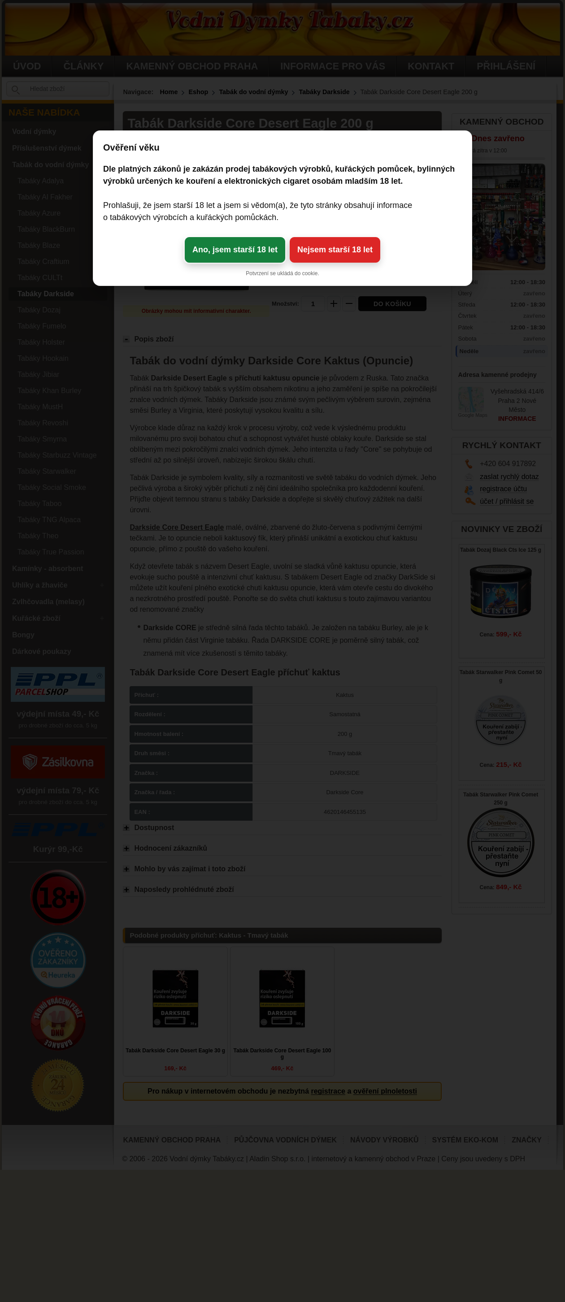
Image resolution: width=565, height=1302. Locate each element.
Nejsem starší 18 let (335, 249)
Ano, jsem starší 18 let (235, 249)
